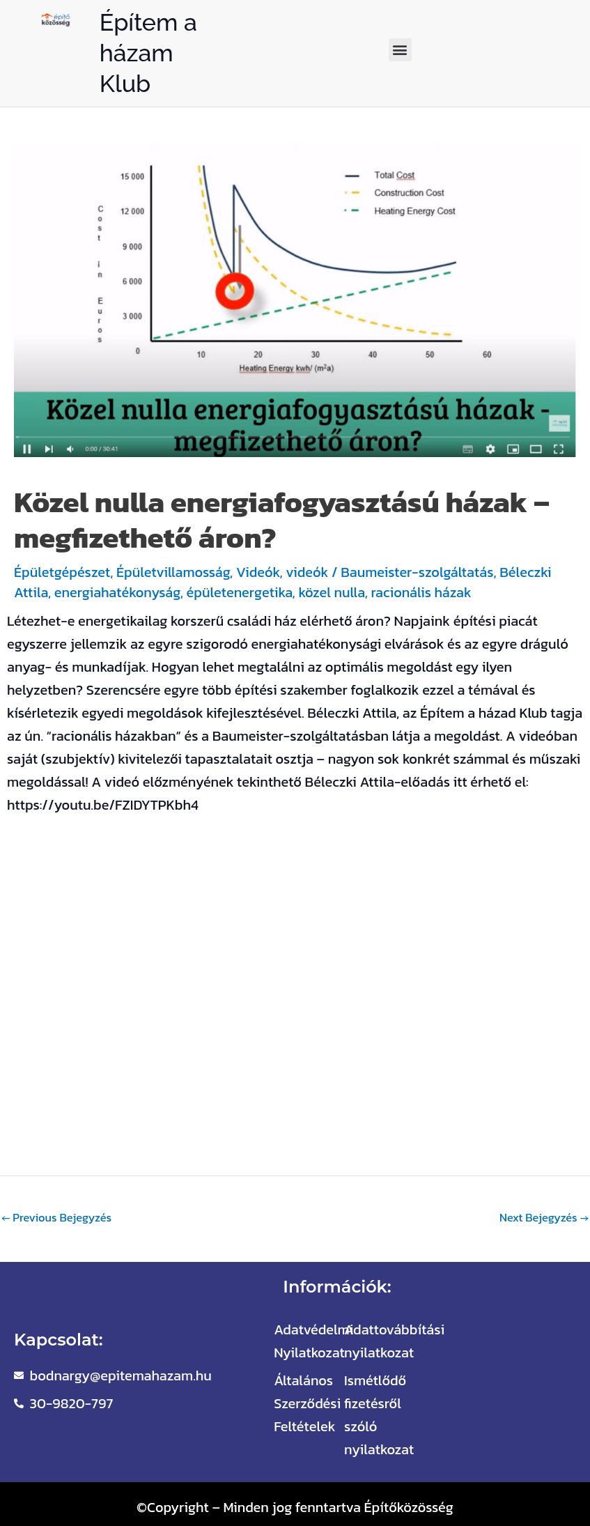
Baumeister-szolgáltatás (417, 572)
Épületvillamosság (173, 572)
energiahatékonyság (117, 592)
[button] (400, 49)
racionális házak (421, 592)
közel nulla (331, 592)
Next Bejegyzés (544, 1217)
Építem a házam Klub (148, 53)
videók (307, 572)
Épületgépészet (62, 572)
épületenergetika (240, 592)
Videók (257, 572)
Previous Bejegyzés (56, 1217)
